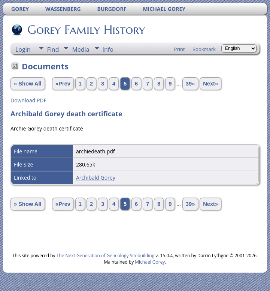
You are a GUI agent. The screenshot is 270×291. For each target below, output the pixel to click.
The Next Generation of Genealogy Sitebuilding (106, 255)
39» (190, 84)
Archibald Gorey (95, 177)
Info (108, 49)
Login (23, 49)
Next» (210, 84)
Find (53, 49)
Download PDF (28, 100)
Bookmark (204, 49)
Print (179, 49)
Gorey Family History (85, 29)
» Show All (28, 84)
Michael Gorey (150, 262)
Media (80, 49)
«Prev (62, 84)
